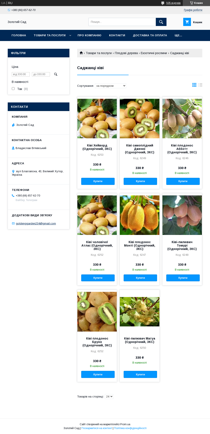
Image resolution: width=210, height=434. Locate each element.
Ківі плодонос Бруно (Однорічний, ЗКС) (97, 342)
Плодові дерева (126, 53)
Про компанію (89, 35)
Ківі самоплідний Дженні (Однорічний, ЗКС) (139, 149)
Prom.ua (125, 424)
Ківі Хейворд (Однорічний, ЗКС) (97, 147)
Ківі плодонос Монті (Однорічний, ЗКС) (139, 245)
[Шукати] (161, 22)
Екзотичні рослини (154, 53)
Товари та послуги (50, 35)
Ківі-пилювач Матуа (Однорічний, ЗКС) (139, 340)
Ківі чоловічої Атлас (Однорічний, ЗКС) (97, 245)
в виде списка (200, 86)
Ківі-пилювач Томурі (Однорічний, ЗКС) (182, 245)
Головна (19, 35)
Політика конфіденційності (130, 428)
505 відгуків (173, 3)
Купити (97, 181)
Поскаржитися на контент (96, 428)
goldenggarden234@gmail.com (36, 223)
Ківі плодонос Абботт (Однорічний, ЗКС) (182, 149)
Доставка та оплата (150, 35)
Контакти (117, 35)
